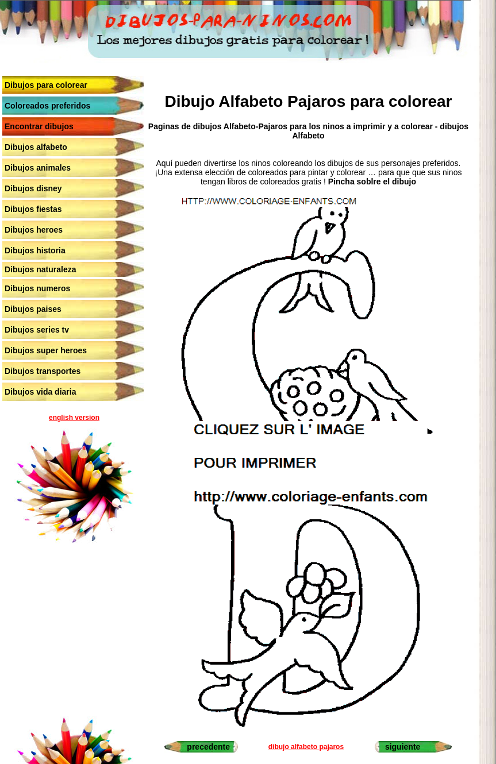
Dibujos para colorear (46, 85)
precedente (208, 746)
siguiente (402, 746)
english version (74, 418)
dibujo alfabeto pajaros (306, 747)
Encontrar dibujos (39, 126)
